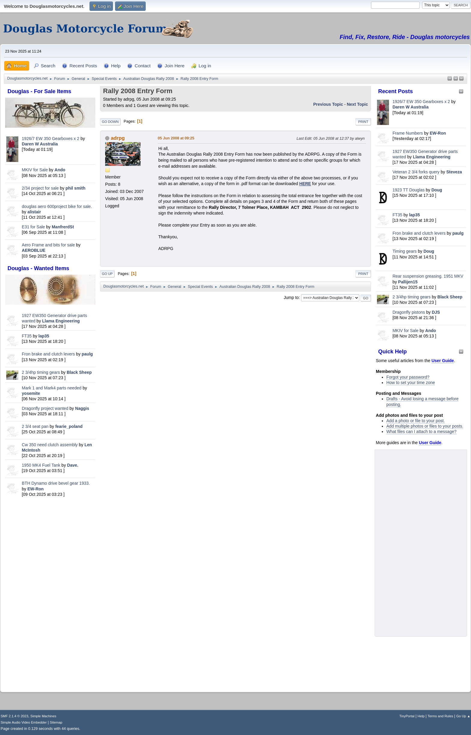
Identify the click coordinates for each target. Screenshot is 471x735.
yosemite (31, 393)
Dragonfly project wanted (45, 408)
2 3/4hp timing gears (41, 372)
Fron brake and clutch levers (48, 354)
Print (363, 122)
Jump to (291, 297)
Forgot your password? (407, 377)
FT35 (27, 336)
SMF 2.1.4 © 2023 (14, 716)
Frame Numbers (408, 133)
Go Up (107, 274)
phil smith (75, 188)
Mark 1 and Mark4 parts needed (51, 388)
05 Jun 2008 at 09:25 (176, 138)
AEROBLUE (34, 250)
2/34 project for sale (40, 188)
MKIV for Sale (35, 169)
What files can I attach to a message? (421, 431)
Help (421, 716)
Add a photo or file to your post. (415, 420)
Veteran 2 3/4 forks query (416, 171)
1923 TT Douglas (409, 190)
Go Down (110, 122)
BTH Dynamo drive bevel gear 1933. (56, 483)
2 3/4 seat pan (35, 426)
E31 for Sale (33, 226)
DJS (436, 312)
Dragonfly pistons (409, 312)
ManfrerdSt (63, 226)
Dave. (72, 465)
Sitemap (56, 722)
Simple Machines (43, 716)
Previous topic (328, 104)
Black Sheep (79, 372)
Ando (60, 169)
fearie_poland (69, 426)
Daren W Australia (40, 144)
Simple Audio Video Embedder (24, 722)
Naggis (82, 408)
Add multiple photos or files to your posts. (424, 426)
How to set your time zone (410, 382)
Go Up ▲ (463, 716)
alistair (34, 211)
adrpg (118, 138)
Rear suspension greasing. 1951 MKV (428, 276)
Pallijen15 (408, 281)
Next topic (357, 104)
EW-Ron (35, 488)
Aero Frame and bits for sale (48, 244)
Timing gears (405, 251)
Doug (436, 190)
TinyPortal (407, 716)
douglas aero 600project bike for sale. (57, 206)
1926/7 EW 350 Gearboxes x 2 (50, 138)
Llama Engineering (61, 321)
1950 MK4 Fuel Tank (41, 465)
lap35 (43, 336)
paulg (87, 354)
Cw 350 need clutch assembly (50, 444)
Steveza (454, 171)
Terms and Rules (440, 716)
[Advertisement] (50, 592)
